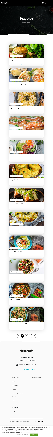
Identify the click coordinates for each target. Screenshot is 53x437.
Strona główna (15, 377)
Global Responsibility (17, 393)
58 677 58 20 (22, 364)
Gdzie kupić (15, 385)
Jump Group (40, 421)
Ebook (13, 381)
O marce (14, 400)
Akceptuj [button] (34, 434)
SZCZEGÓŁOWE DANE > (26, 369)
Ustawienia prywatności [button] (21, 434)
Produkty (14, 389)
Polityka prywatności (36, 377)
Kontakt (14, 397)
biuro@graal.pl (33, 364)
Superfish (24, 22)
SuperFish (22, 64)
